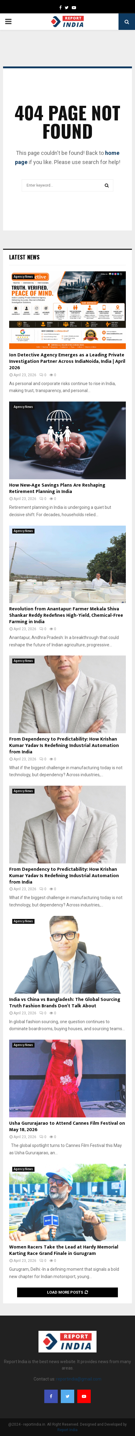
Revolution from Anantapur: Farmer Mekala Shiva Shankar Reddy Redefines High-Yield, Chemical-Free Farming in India (66, 615)
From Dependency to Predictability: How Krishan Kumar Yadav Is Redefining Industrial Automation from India (64, 745)
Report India (67, 1430)
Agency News (23, 276)
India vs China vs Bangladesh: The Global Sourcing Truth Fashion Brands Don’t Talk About (64, 1002)
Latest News (24, 257)
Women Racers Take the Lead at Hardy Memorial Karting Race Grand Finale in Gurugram (63, 1250)
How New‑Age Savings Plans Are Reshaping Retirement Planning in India (57, 488)
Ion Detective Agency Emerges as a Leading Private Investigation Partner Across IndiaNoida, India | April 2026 (67, 361)
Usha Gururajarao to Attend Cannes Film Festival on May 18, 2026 (67, 1126)
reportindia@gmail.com (78, 1379)
